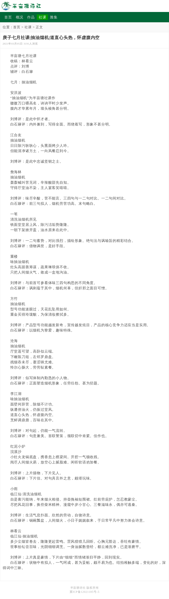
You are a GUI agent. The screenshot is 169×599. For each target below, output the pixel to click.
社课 (42, 17)
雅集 (54, 17)
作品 (31, 17)
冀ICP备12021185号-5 (84, 591)
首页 (8, 17)
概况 (20, 17)
